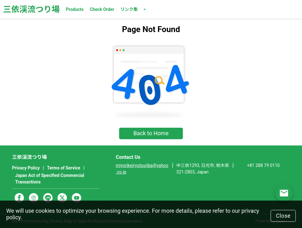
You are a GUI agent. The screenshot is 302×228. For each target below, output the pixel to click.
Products (75, 9)
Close (282, 215)
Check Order (102, 9)
